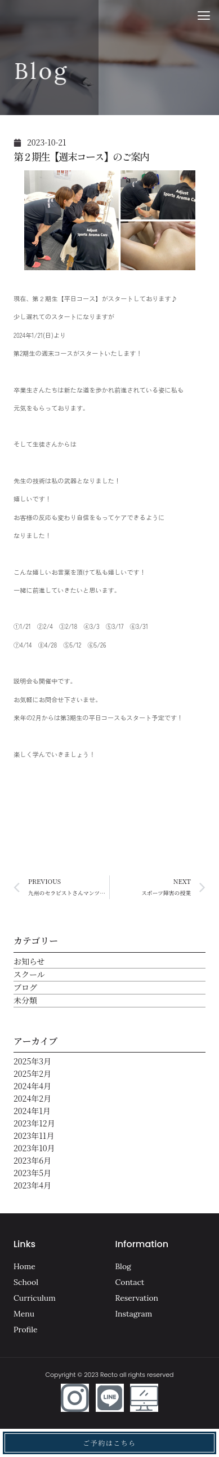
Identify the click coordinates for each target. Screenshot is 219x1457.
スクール (29, 974)
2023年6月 (32, 1160)
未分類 (25, 1000)
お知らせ (29, 961)
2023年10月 (34, 1148)
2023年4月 (32, 1185)
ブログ (25, 987)
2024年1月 (32, 1110)
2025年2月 (32, 1073)
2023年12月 (34, 1123)
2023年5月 (32, 1172)
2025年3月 (32, 1061)
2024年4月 (32, 1085)
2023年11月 (34, 1135)
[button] (204, 15)
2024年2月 (32, 1098)
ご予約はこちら (109, 1442)
